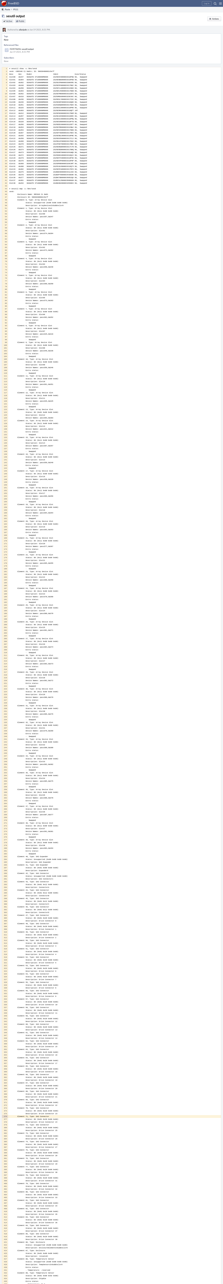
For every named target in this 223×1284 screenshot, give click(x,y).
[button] (220, 3)
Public (21, 21)
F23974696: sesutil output (22, 49)
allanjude (23, 29)
